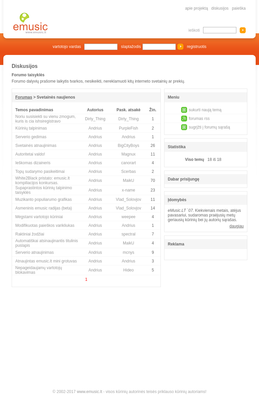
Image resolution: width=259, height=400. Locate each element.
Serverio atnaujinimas (34, 252)
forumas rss (199, 118)
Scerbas (128, 171)
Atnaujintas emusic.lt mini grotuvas (46, 261)
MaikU (128, 180)
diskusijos (220, 8)
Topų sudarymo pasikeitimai (40, 171)
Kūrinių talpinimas (31, 128)
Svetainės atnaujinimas (35, 145)
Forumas (23, 97)
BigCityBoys (128, 145)
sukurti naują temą (205, 110)
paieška (239, 8)
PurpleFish (128, 128)
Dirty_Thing (95, 119)
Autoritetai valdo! (30, 154)
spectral (128, 234)
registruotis (196, 46)
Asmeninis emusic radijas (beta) (43, 208)
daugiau (236, 226)
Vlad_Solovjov (128, 199)
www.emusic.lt (89, 391)
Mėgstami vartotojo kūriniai (39, 216)
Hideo (128, 270)
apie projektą (196, 8)
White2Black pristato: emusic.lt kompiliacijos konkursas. (42, 180)
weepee (128, 216)
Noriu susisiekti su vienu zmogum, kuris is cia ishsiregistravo (45, 119)
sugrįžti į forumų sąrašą (209, 127)
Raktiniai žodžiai (29, 234)
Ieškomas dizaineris (32, 163)
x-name (128, 190)
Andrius (95, 128)
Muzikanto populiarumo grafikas (43, 199)
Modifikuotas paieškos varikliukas (44, 225)
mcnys (128, 252)
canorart (128, 163)
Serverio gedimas (30, 137)
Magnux (129, 154)
